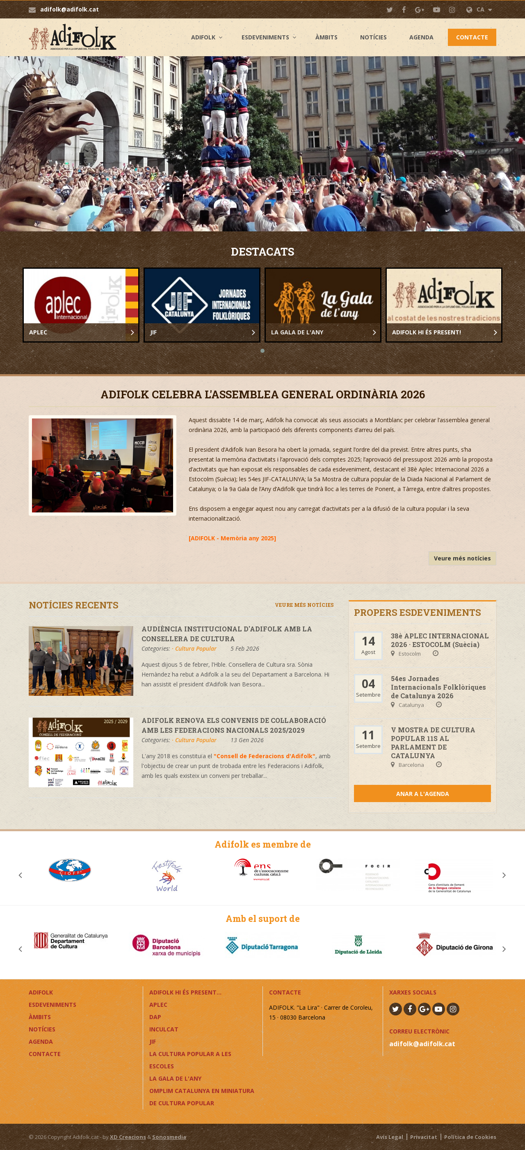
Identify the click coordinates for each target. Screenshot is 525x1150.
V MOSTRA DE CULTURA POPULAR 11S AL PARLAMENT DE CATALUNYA (433, 742)
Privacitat (423, 1137)
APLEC (158, 1004)
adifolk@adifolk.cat (69, 9)
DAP (155, 1017)
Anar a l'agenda (422, 794)
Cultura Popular (196, 648)
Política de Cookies (470, 1137)
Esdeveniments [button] (265, 37)
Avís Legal (389, 1137)
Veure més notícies (462, 558)
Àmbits (326, 37)
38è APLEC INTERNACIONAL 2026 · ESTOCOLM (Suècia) (440, 640)
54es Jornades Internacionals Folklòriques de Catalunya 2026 (438, 687)
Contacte (472, 37)
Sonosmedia (169, 1137)
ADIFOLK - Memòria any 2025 (232, 538)
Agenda (421, 37)
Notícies (373, 37)
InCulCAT (163, 1029)
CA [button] (479, 9)
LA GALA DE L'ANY (175, 1078)
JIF (152, 1041)
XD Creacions (128, 1137)
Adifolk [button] (203, 37)
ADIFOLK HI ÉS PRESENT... (185, 992)
